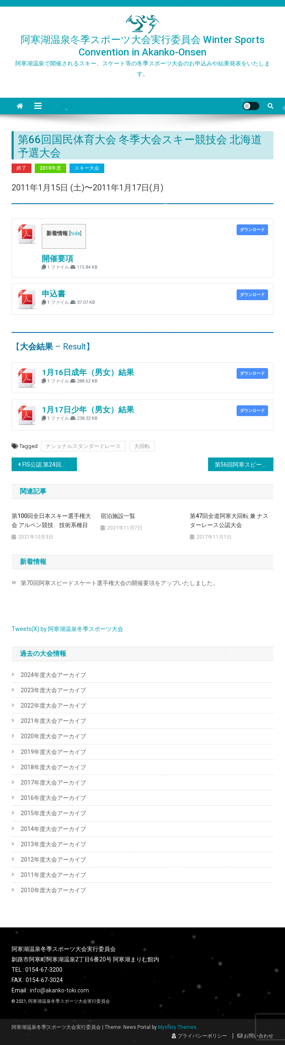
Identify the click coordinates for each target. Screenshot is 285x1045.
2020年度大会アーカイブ (53, 736)
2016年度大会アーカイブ (53, 798)
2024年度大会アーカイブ (53, 675)
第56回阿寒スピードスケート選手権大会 (244, 464)
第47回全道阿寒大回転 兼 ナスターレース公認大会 (229, 520)
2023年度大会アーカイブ (53, 690)
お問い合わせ (255, 1036)
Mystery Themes (177, 1027)
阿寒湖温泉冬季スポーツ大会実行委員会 (69, 1001)
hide (75, 233)
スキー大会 (86, 168)
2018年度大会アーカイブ (53, 767)
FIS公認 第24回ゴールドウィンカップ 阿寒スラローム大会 (49, 464)
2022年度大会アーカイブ (53, 705)
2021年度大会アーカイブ (53, 721)
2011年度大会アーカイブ (53, 875)
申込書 (53, 294)
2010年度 (50, 168)
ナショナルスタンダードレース (83, 446)
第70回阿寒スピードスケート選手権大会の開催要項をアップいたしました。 (119, 583)
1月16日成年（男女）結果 (88, 372)
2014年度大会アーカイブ (53, 829)
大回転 (142, 446)
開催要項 (57, 258)
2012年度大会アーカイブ (53, 859)
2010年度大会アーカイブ (53, 890)
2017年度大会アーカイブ (53, 782)
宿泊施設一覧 (118, 516)
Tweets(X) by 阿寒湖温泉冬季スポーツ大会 (67, 629)
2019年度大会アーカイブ (53, 752)
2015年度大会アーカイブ (53, 813)
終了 (21, 168)
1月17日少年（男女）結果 (88, 409)
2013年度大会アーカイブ (53, 844)
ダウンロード (252, 229)
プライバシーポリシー (199, 1036)
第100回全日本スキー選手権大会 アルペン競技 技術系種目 (51, 520)
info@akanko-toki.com (59, 990)
